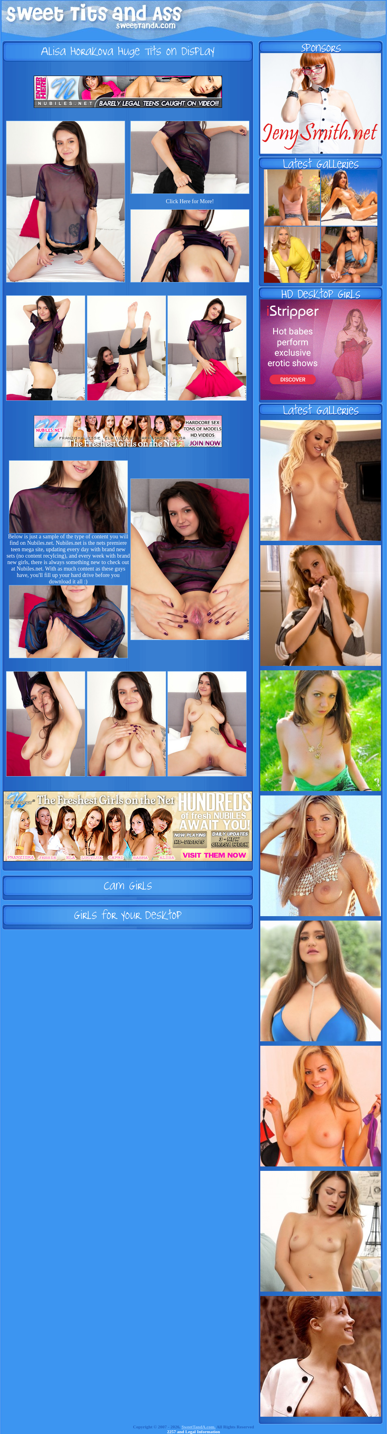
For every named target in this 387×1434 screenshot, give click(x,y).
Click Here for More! (190, 201)
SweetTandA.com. (198, 1426)
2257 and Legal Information (193, 1431)
